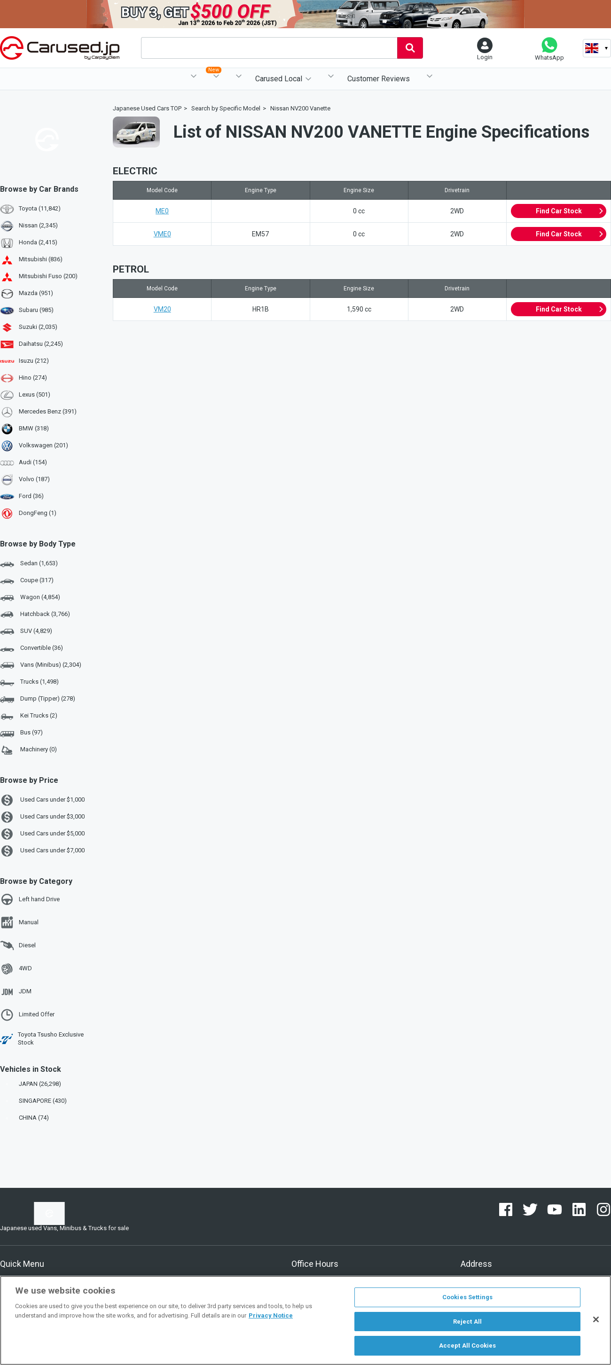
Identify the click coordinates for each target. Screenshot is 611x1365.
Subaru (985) (36, 309)
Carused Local (278, 78)
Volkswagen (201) (43, 445)
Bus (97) (21, 733)
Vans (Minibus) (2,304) (40, 665)
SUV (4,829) (26, 631)
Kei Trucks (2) (28, 716)
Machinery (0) (28, 750)
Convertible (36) (31, 648)
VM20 (162, 309)
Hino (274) (33, 377)
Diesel (18, 945)
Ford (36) (31, 495)
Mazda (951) (36, 292)
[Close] (596, 1319)
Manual (19, 922)
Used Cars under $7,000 (42, 851)
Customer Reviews (378, 78)
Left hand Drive (30, 899)
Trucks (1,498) (29, 682)
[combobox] (269, 48)
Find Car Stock (570, 211)
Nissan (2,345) (38, 225)
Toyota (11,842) (40, 208)
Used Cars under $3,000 (42, 817)
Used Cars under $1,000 (42, 800)
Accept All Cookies (467, 1345)
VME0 (162, 234)
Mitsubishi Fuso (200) (48, 276)
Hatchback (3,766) (35, 615)
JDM (15, 992)
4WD (16, 969)
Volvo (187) (34, 479)
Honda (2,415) (38, 242)
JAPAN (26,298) (31, 1083)
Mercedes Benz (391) (48, 411)
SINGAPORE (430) (34, 1100)
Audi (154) (33, 462)
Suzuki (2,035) (38, 326)
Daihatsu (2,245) (41, 343)
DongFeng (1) (37, 512)
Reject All (467, 1321)
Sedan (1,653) (29, 564)
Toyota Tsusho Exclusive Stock (42, 1038)
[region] (305, 1320)
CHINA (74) (25, 1117)
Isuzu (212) (34, 360)
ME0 (162, 211)
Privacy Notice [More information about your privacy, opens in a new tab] (271, 1315)
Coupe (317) (27, 581)
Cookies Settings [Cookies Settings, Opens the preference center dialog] (467, 1297)
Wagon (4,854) (30, 598)
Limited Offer (27, 1015)
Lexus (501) (34, 394)
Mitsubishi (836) (41, 259)
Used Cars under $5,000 (42, 834)
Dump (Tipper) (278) (37, 699)
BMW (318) (34, 428)
